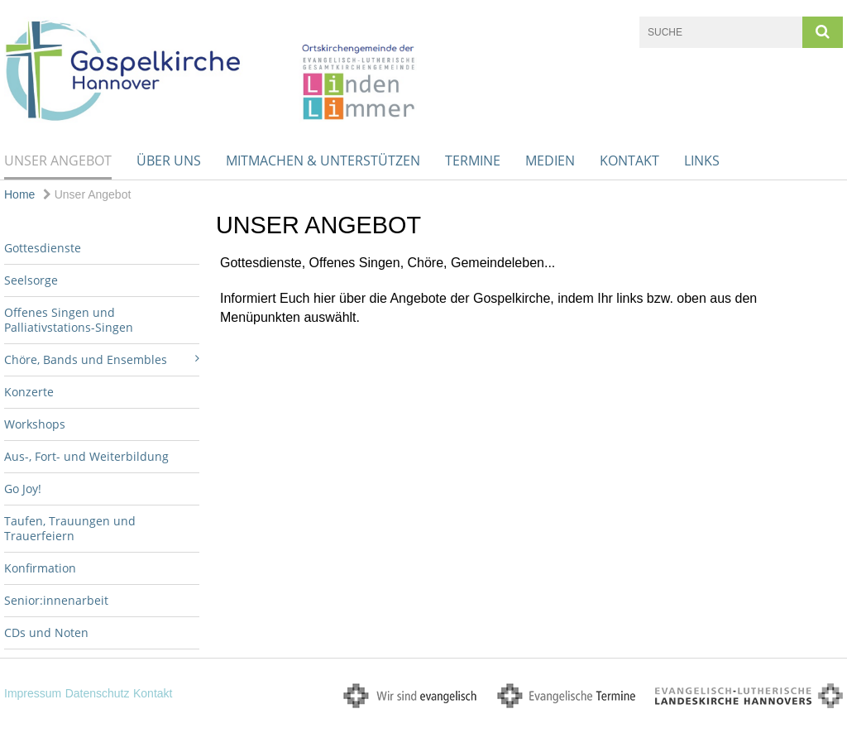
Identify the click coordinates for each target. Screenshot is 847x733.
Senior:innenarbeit (56, 600)
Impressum (32, 693)
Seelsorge (31, 280)
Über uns (168, 160)
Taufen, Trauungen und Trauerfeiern (70, 528)
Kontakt (629, 160)
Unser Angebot (58, 160)
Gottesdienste (42, 248)
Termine (472, 160)
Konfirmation (40, 568)
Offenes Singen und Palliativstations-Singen (68, 319)
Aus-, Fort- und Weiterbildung (86, 456)
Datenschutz (97, 693)
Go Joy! (22, 488)
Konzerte (29, 392)
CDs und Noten (46, 632)
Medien (550, 160)
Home (19, 194)
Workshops (34, 424)
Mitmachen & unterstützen (323, 160)
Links (702, 160)
